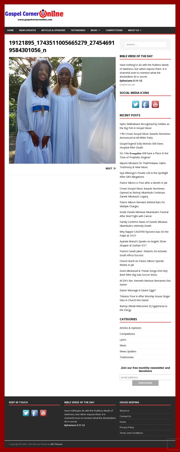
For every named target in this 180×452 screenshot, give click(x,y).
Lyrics (123, 339)
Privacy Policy (127, 427)
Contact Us (125, 416)
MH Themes (57, 444)
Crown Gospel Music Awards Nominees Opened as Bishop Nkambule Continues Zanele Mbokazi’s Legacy (142, 192)
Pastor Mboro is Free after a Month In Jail (143, 182)
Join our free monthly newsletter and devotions (145, 369)
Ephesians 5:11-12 (131, 80)
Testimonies (78, 30)
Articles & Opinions (53, 30)
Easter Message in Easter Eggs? (138, 290)
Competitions (114, 30)
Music (94, 30)
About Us (133, 30)
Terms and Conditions (131, 432)
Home (10, 30)
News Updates (27, 30)
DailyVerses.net (127, 84)
